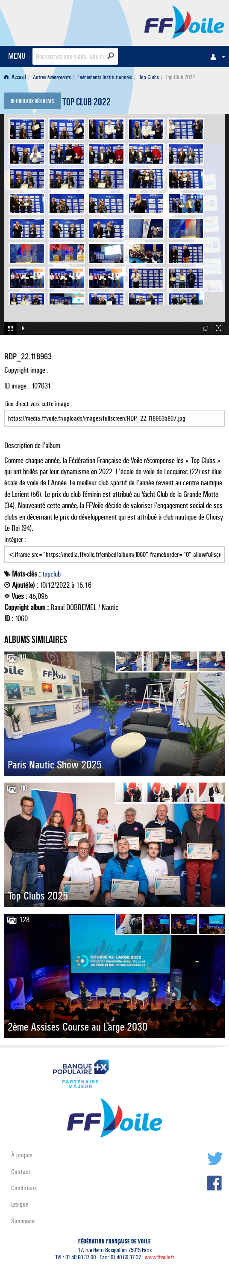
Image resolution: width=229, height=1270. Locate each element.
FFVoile (184, 21)
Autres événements (52, 77)
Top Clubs (149, 77)
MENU (17, 56)
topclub (51, 574)
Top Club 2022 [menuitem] (180, 77)
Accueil (15, 77)
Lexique (19, 1204)
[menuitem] (216, 56)
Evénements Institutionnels (104, 77)
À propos (21, 1155)
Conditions (24, 1188)
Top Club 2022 (86, 103)
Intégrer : (114, 549)
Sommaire (23, 1221)
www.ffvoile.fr (159, 1257)
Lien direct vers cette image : (114, 413)
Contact (20, 1172)
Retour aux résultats (32, 102)
